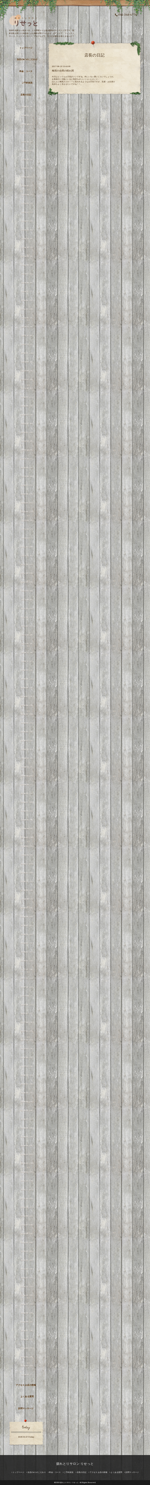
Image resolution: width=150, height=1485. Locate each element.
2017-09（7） (27, 996)
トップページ (25, 48)
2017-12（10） (27, 969)
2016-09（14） (27, 1101)
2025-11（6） (27, 133)
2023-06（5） (27, 388)
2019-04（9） (27, 828)
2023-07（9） (27, 379)
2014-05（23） (27, 1348)
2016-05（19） (27, 1137)
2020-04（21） (27, 723)
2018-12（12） (27, 864)
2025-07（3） (27, 168)
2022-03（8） (27, 520)
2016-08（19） (27, 1110)
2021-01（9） (27, 644)
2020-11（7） (27, 661)
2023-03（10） (27, 415)
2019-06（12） (27, 811)
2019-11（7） (27, 767)
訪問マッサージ (26, 1408)
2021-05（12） (27, 608)
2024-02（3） (27, 318)
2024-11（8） (27, 238)
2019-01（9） (27, 855)
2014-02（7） (27, 1374)
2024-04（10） (27, 300)
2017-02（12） (27, 1057)
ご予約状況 (27, 82)
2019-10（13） (27, 776)
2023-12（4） (27, 335)
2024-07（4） (27, 274)
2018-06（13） (27, 917)
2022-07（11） (27, 485)
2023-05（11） (27, 397)
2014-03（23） (27, 1366)
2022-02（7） (27, 529)
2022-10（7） (27, 459)
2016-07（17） (27, 1119)
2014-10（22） (27, 1304)
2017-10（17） (27, 987)
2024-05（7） (27, 291)
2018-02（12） (27, 952)
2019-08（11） (27, 793)
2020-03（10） (27, 732)
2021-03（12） (27, 626)
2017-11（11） (27, 978)
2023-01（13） (27, 432)
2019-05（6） (27, 820)
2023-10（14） (27, 353)
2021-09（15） (27, 573)
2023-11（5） (27, 344)
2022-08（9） (27, 476)
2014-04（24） (27, 1357)
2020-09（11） (27, 679)
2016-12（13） (27, 1075)
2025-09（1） (27, 150)
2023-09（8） (27, 362)
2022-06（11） (27, 494)
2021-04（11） (27, 617)
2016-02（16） (27, 1163)
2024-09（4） (27, 256)
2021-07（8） (27, 591)
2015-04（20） (27, 1251)
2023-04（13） (27, 406)
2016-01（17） (27, 1172)
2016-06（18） (27, 1128)
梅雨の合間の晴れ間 (63, 70)
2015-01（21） (27, 1278)
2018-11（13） (27, 872)
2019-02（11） (27, 846)
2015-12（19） (27, 1181)
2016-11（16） (27, 1084)
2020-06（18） (27, 705)
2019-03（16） (27, 837)
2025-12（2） (27, 124)
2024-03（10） (27, 309)
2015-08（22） (27, 1216)
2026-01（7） (27, 115)
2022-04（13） (27, 511)
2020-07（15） (27, 696)
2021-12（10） (27, 547)
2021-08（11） (27, 582)
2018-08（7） (27, 899)
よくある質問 (27, 1396)
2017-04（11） (27, 1040)
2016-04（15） (27, 1145)
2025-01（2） (27, 221)
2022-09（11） (27, 467)
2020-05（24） (27, 714)
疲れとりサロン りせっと (75, 1464)
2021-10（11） (27, 564)
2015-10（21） (27, 1198)
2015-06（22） (27, 1234)
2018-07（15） (27, 908)
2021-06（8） (27, 600)
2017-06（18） (27, 1022)
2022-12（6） (27, 441)
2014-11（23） (27, 1295)
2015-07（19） (27, 1225)
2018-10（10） (27, 881)
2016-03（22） (27, 1154)
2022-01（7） (27, 538)
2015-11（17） (27, 1189)
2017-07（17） (27, 1013)
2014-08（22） (27, 1322)
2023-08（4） (27, 371)
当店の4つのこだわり (27, 59)
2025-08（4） (27, 159)
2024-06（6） (27, 283)
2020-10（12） (27, 670)
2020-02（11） (27, 740)
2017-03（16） (27, 1049)
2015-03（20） (27, 1260)
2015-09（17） (27, 1207)
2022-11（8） (27, 450)
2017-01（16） (27, 1066)
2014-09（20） (27, 1313)
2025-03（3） (27, 203)
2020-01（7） (27, 749)
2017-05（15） (27, 1031)
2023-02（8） (27, 423)
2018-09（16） (27, 890)
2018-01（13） (27, 961)
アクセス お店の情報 (26, 1385)
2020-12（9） (27, 652)
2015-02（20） (27, 1269)
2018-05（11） (27, 925)
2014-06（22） (27, 1339)
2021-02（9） (27, 635)
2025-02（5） (27, 212)
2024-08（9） (27, 265)
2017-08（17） (27, 1005)
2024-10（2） (27, 247)
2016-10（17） (27, 1093)
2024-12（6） (27, 230)
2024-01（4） (27, 327)
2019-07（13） (27, 802)
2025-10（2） (27, 142)
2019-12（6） (27, 758)
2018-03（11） (27, 943)
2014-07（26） (27, 1330)
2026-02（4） (27, 106)
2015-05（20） (27, 1242)
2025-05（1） (27, 186)
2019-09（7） (27, 784)
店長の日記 (25, 94)
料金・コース (25, 71)
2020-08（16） (27, 688)
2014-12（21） (27, 1286)
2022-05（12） (27, 503)
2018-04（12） (27, 934)
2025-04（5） (27, 194)
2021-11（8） (27, 555)
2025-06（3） (27, 177)
